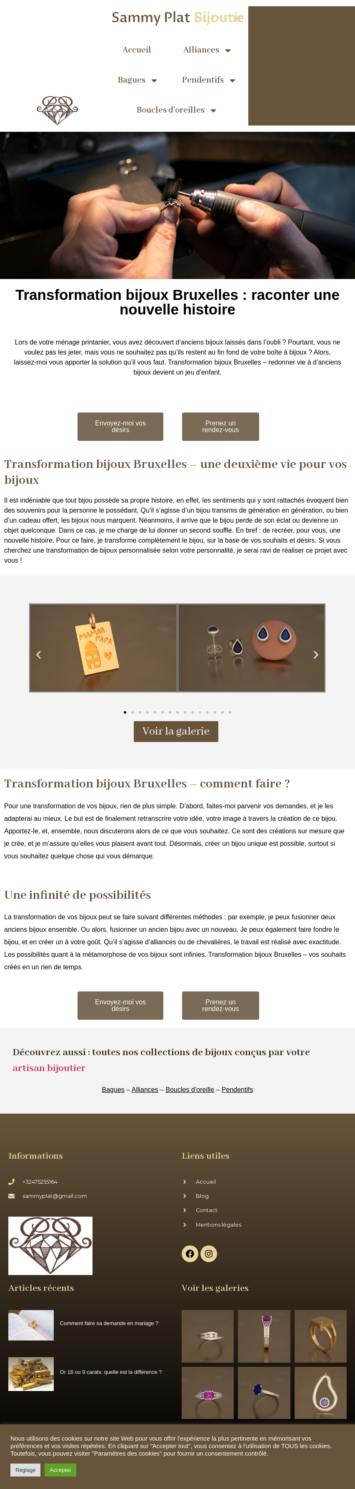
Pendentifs (209, 80)
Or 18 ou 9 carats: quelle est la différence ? (111, 1372)
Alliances (207, 50)
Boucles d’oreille (190, 1089)
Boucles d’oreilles (177, 110)
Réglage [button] (25, 1470)
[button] (38, 655)
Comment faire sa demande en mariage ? (109, 1323)
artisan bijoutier (49, 1068)
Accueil (136, 50)
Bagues (138, 80)
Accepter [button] (60, 1470)
